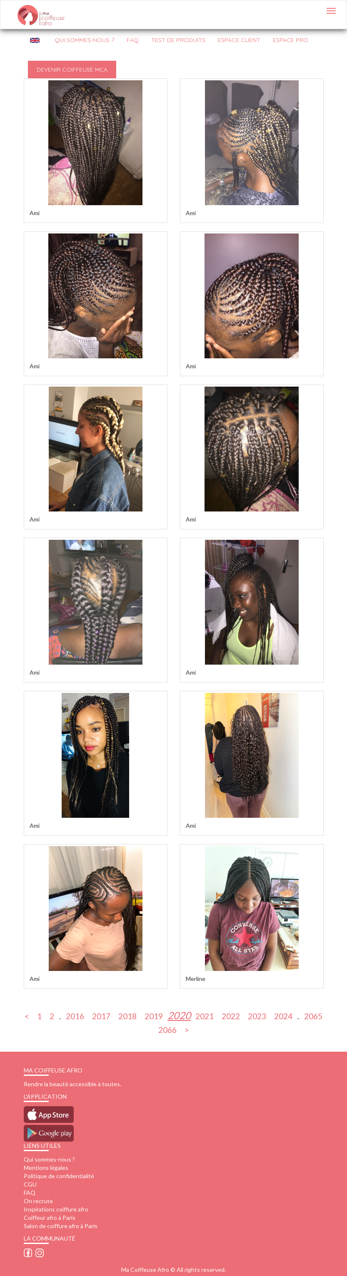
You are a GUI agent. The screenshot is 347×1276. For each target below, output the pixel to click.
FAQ (133, 40)
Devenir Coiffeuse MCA (72, 69)
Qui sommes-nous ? (49, 1159)
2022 (231, 1015)
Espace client (239, 40)
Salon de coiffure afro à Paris (60, 1225)
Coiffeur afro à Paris (49, 1217)
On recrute (38, 1200)
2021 (204, 1015)
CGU (30, 1184)
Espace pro (290, 40)
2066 (167, 1029)
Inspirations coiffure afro (56, 1209)
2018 (127, 1015)
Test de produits (178, 40)
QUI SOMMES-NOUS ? (84, 40)
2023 (257, 1015)
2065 (313, 1015)
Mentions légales (46, 1167)
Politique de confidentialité (59, 1175)
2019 (154, 1015)
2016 (75, 1015)
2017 (101, 1015)
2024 (283, 1015)
